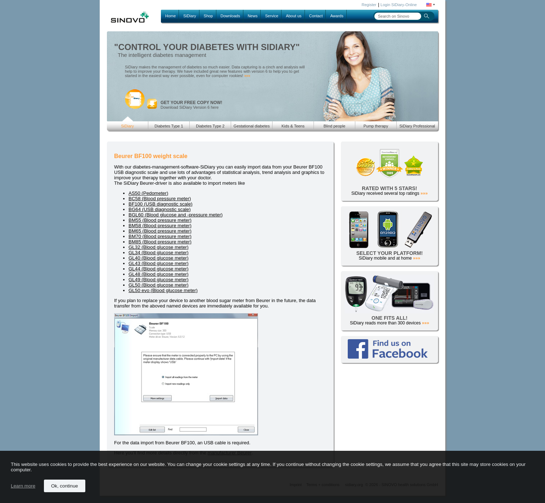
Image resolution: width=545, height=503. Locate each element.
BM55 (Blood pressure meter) (160, 220)
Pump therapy (376, 126)
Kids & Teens (293, 126)
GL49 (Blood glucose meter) (159, 279)
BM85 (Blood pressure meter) (160, 241)
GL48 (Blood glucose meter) (159, 274)
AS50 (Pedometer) (148, 193)
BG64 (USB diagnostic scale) (160, 209)
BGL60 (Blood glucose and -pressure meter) (176, 214)
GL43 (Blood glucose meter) (159, 263)
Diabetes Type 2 (210, 126)
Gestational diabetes (252, 126)
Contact (316, 16)
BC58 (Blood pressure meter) (160, 198)
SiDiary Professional (417, 126)
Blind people (335, 126)
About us (293, 16)
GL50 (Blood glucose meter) (159, 285)
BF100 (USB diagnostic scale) (161, 204)
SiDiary (189, 16)
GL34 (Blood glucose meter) (159, 252)
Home (170, 16)
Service (271, 16)
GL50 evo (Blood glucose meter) (163, 290)
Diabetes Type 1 (168, 126)
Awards (336, 16)
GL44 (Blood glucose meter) (159, 268)
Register (369, 5)
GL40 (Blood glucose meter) (159, 258)
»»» (247, 76)
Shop (208, 16)
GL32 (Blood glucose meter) (159, 247)
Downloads (230, 16)
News (253, 16)
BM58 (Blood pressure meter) (160, 225)
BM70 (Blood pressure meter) (160, 236)
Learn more (23, 486)
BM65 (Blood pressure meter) (160, 231)
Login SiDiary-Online (398, 5)
